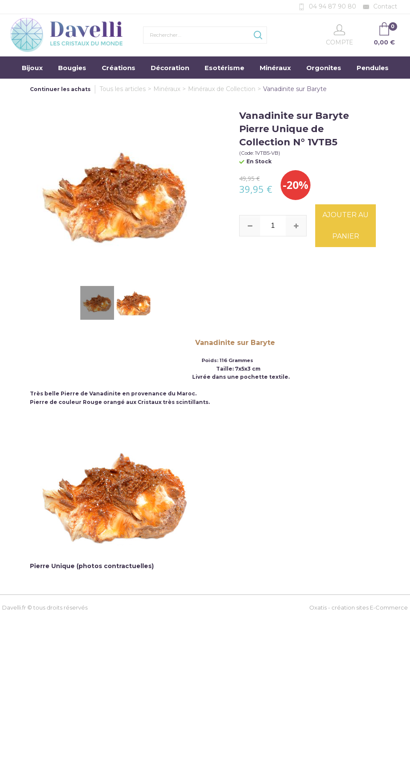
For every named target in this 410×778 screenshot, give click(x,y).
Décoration (170, 68)
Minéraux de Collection (221, 89)
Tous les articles (123, 89)
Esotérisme (224, 68)
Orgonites (323, 68)
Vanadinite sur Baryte (295, 89)
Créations (118, 68)
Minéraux (275, 68)
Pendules (373, 68)
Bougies (72, 68)
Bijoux (32, 68)
